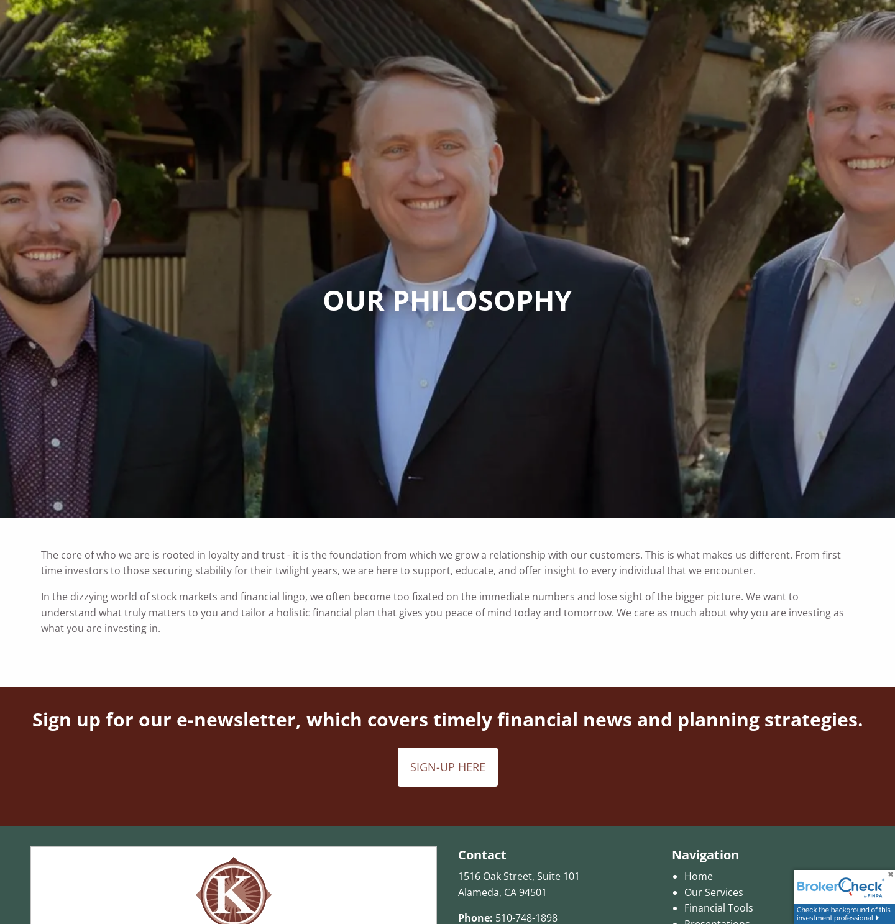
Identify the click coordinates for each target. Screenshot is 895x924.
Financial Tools (718, 908)
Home (698, 876)
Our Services (713, 892)
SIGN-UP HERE (447, 766)
